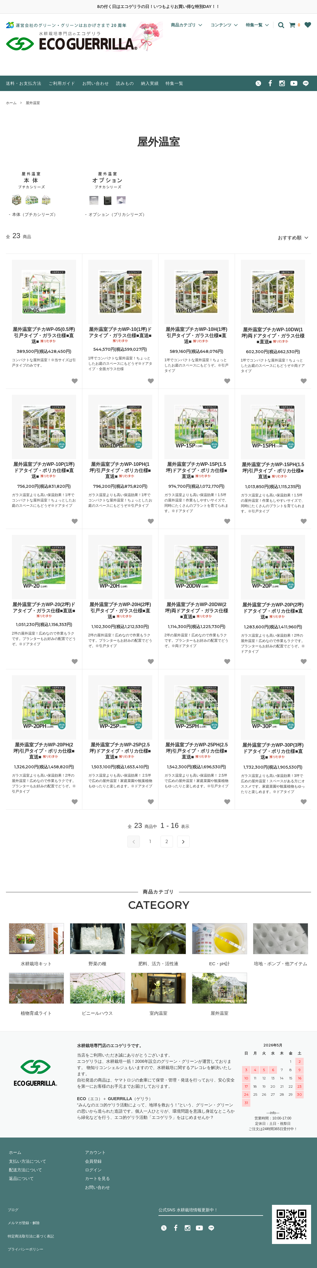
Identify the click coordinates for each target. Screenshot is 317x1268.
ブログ (12, 1205)
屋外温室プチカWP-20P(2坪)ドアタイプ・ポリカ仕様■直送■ (273, 608)
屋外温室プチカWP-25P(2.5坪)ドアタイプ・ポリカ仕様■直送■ (120, 748)
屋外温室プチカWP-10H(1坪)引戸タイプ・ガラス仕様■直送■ (196, 333)
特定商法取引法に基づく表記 (33, 1222)
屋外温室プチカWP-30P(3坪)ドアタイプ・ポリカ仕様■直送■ (273, 748)
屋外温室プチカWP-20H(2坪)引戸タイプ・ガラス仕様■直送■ (120, 608)
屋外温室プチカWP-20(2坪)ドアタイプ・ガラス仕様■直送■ (43, 607)
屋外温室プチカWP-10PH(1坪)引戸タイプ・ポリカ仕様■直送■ (120, 468)
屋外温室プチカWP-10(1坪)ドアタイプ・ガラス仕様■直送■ (120, 332)
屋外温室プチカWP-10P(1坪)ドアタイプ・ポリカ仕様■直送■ (44, 468)
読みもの (125, 83)
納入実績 (150, 83)
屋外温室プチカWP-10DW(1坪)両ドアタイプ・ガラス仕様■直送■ (273, 333)
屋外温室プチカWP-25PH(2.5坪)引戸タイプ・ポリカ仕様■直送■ (196, 748)
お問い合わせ (95, 83)
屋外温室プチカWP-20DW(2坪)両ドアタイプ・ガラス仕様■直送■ (196, 608)
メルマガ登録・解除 (24, 1214)
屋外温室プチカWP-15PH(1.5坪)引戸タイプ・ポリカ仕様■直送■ (273, 468)
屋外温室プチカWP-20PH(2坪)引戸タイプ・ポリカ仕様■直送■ (44, 748)
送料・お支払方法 (23, 83)
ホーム (11, 103)
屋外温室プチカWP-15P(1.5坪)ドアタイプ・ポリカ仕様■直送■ (196, 468)
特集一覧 (174, 83)
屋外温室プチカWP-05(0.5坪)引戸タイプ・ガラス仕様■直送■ (44, 333)
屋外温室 (33, 103)
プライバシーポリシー (26, 1231)
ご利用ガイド (62, 83)
